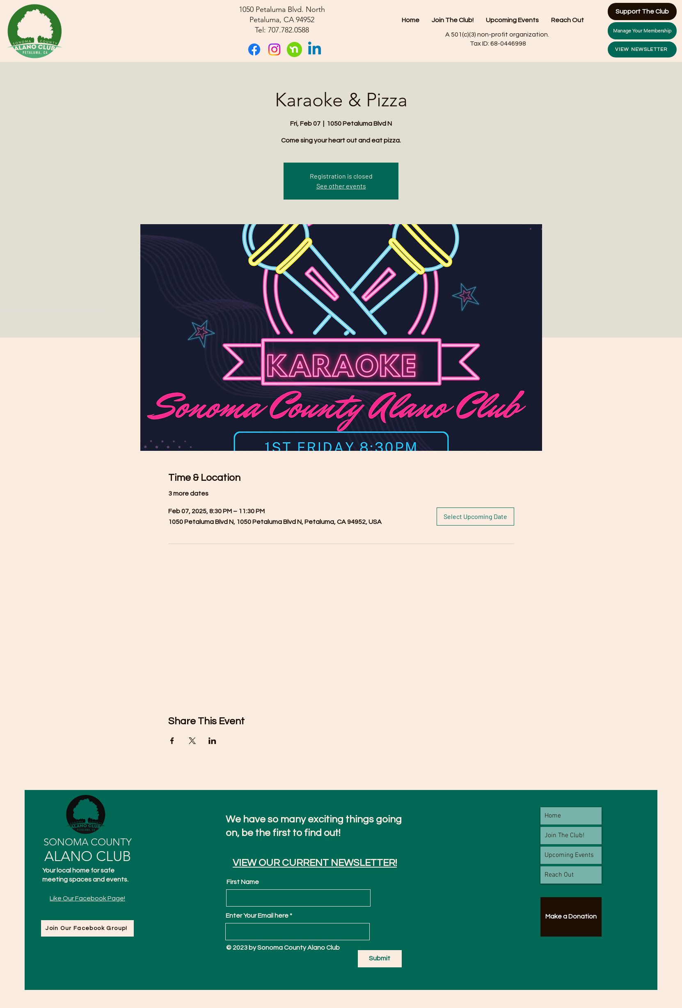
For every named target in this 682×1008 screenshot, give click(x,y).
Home (553, 816)
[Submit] (380, 958)
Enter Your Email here (257, 915)
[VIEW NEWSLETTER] (642, 49)
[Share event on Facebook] (172, 740)
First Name (243, 882)
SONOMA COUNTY (87, 842)
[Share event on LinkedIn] (212, 740)
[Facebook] (254, 49)
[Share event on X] (192, 740)
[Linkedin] (315, 49)
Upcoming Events (569, 855)
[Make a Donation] (571, 917)
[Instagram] (274, 49)
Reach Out (559, 875)
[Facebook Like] (87, 915)
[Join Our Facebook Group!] (87, 928)
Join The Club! (564, 835)
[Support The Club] (642, 11)
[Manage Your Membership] (642, 30)
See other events (341, 186)
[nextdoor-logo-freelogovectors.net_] (294, 49)
